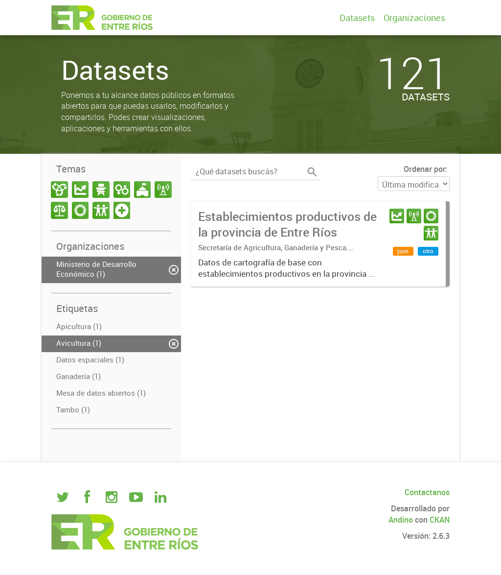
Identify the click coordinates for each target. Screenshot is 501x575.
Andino (400, 519)
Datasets (357, 18)
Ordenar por (424, 169)
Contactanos (427, 492)
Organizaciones (414, 18)
